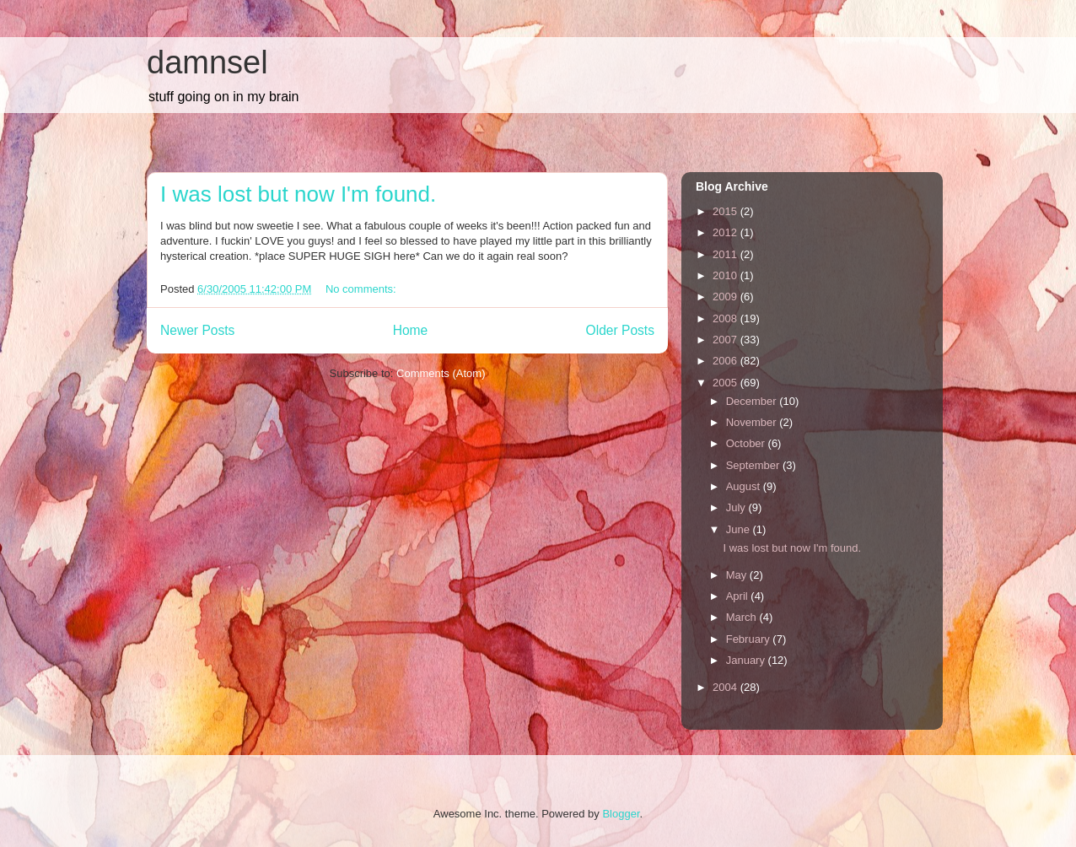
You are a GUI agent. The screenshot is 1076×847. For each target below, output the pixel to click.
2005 (726, 382)
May (738, 575)
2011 (726, 254)
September (754, 465)
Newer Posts (197, 330)
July (737, 507)
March (743, 617)
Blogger (620, 813)
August (744, 486)
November (753, 422)
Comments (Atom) (440, 373)
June (739, 529)
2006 (726, 360)
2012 (726, 232)
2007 (726, 339)
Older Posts (620, 330)
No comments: (362, 289)
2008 (726, 318)
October (747, 443)
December (753, 401)
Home (410, 330)
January (747, 660)
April (738, 596)
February (749, 639)
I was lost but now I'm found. (298, 194)
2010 (726, 275)
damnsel (207, 62)
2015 (726, 211)
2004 (726, 687)
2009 (726, 296)
